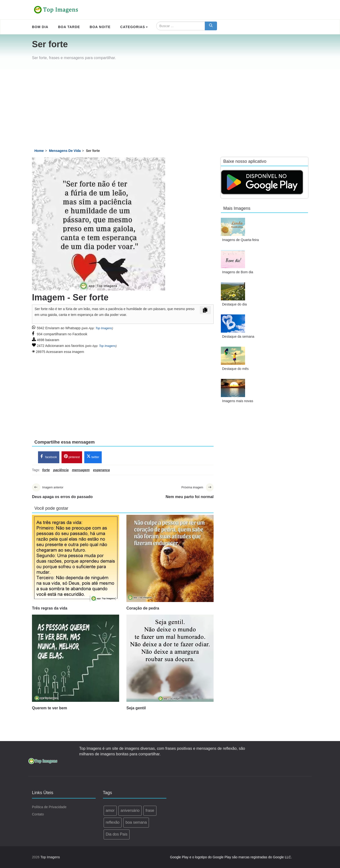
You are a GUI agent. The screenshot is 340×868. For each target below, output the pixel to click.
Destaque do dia (234, 304)
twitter (93, 456)
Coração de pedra (142, 608)
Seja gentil (136, 708)
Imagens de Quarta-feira (240, 240)
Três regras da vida (49, 608)
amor (110, 811)
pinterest (72, 456)
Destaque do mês (235, 369)
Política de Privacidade (49, 807)
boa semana (136, 822)
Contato (38, 814)
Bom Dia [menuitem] (40, 27)
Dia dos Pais (117, 834)
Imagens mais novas (237, 401)
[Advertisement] (170, 106)
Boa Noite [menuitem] (100, 27)
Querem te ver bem (49, 708)
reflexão (113, 822)
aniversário (130, 811)
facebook (48, 456)
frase (150, 811)
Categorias (134, 27)
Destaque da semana (238, 336)
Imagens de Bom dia (237, 272)
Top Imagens (103, 328)
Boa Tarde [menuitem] (69, 27)
